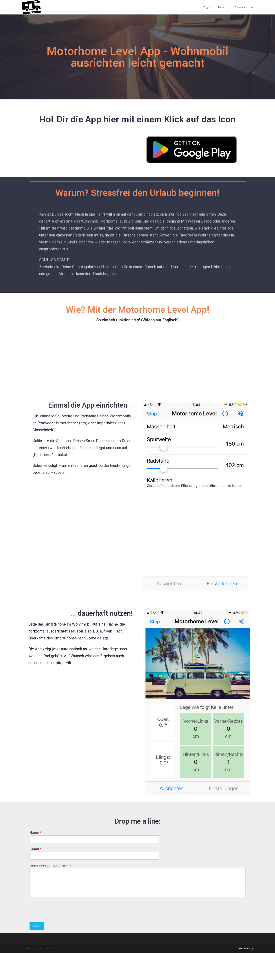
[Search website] (252, 7)
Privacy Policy (246, 948)
